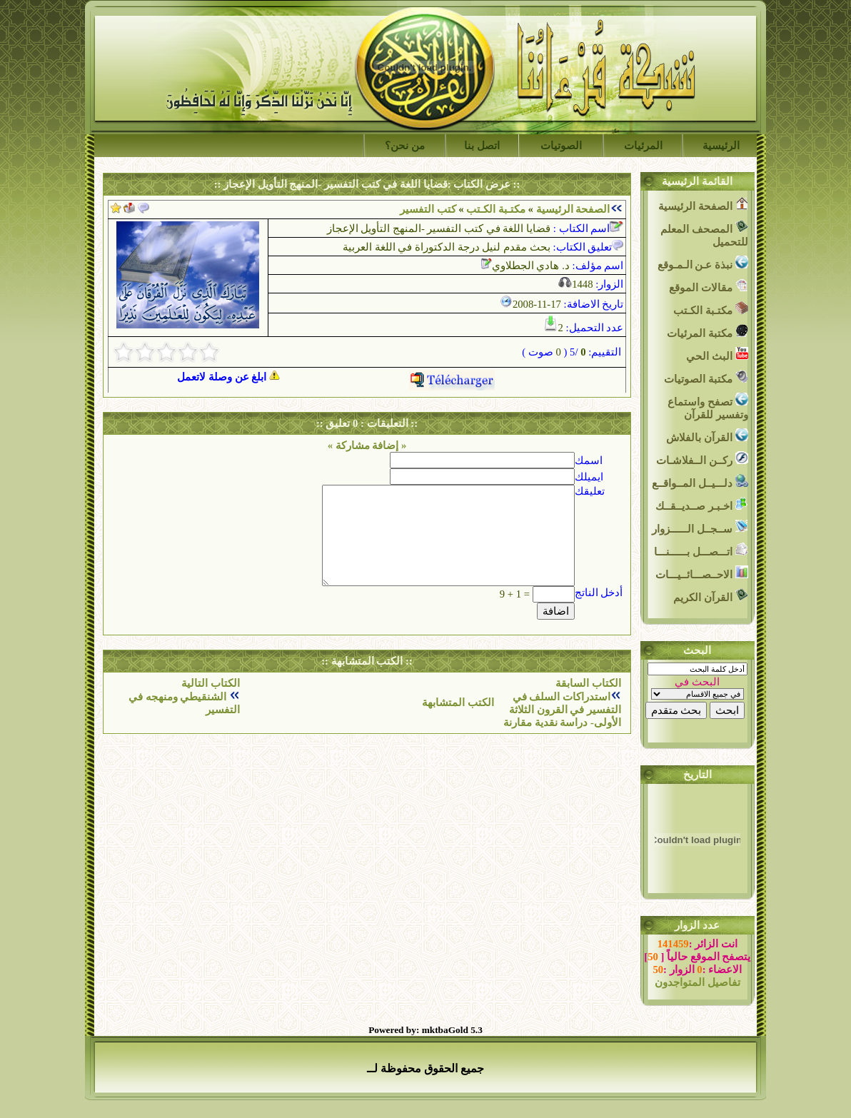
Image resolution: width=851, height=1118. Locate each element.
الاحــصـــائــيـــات (701, 572)
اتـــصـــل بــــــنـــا (700, 550)
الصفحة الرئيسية (573, 209)
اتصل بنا (482, 145)
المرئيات (643, 145)
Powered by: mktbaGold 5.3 (425, 1029)
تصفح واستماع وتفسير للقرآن (707, 406)
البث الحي (716, 354)
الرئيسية (721, 145)
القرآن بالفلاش (706, 435)
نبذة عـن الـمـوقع (703, 263)
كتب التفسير (428, 209)
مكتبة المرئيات (707, 331)
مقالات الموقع (708, 285)
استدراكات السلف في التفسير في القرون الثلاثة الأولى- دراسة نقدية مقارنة (562, 709)
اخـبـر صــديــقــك (701, 504)
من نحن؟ (405, 145)
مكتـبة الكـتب (494, 209)
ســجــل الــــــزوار (699, 527)
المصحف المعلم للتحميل (703, 234)
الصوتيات (561, 145)
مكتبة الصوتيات (705, 377)
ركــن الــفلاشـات (701, 458)
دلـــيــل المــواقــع (699, 481)
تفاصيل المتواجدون (697, 982)
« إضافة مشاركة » (367, 445)
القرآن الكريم (710, 595)
